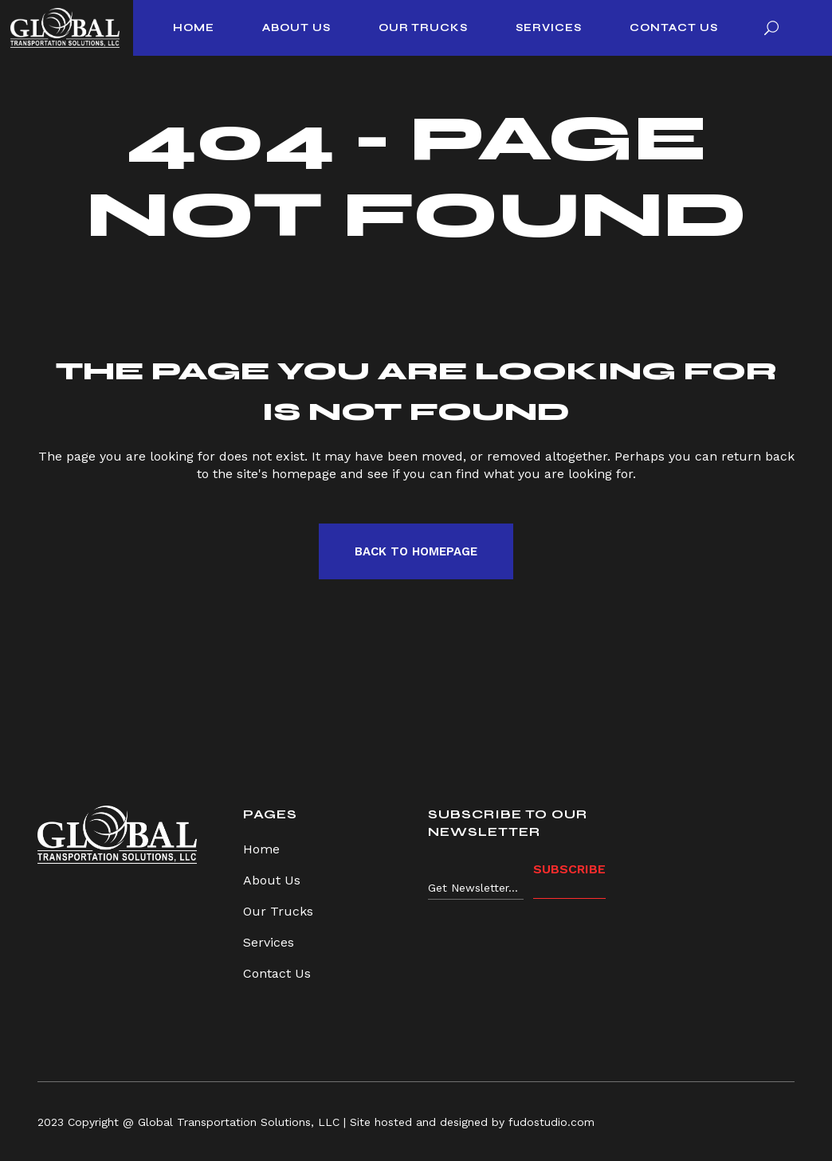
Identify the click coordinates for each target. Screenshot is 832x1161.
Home (261, 849)
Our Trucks (278, 911)
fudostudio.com (551, 1122)
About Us (271, 880)
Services (268, 942)
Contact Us (277, 973)
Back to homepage (416, 551)
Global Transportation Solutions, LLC (238, 1122)
